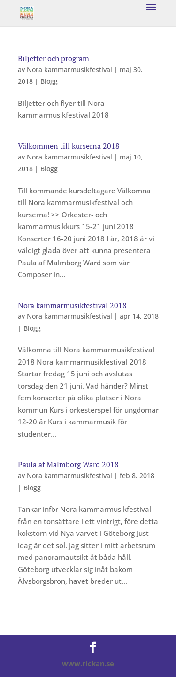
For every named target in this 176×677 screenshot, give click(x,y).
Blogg (49, 81)
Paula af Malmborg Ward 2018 (68, 464)
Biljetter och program (53, 58)
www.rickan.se (88, 663)
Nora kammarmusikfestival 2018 (72, 305)
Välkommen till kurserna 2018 (69, 146)
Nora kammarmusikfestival (69, 69)
